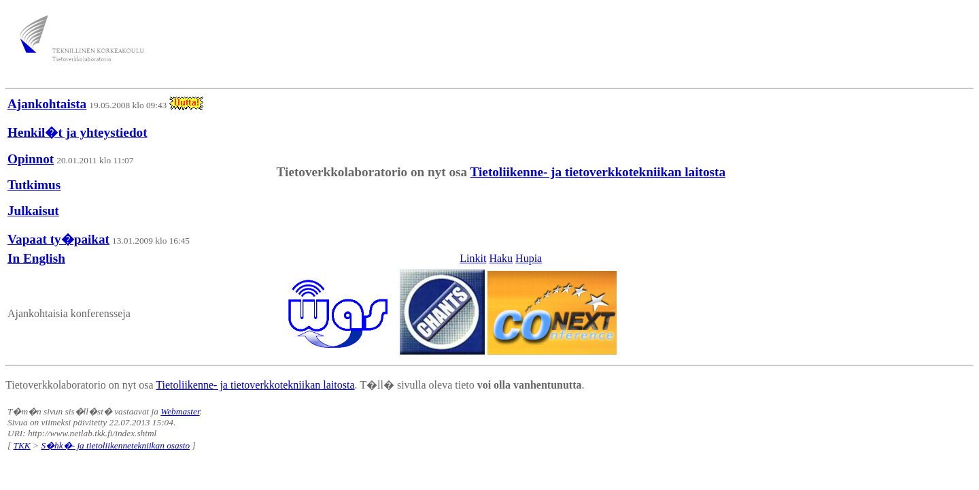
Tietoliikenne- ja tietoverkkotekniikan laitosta (597, 172)
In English (36, 258)
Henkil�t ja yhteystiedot (77, 132)
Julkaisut (33, 210)
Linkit (473, 258)
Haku (501, 258)
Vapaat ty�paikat (58, 239)
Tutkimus (34, 185)
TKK (22, 445)
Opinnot (30, 159)
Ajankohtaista (46, 104)
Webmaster (179, 411)
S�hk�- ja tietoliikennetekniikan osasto (115, 445)
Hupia (528, 258)
